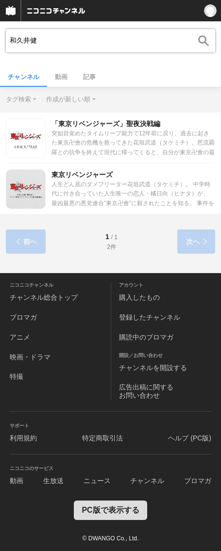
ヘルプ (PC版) (189, 438)
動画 (61, 77)
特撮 (16, 376)
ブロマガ (23, 317)
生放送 (53, 481)
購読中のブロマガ (146, 337)
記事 (89, 77)
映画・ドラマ (30, 357)
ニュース (97, 481)
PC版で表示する (110, 510)
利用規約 (23, 438)
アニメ (20, 337)
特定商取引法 (102, 438)
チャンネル (23, 77)
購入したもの (139, 297)
